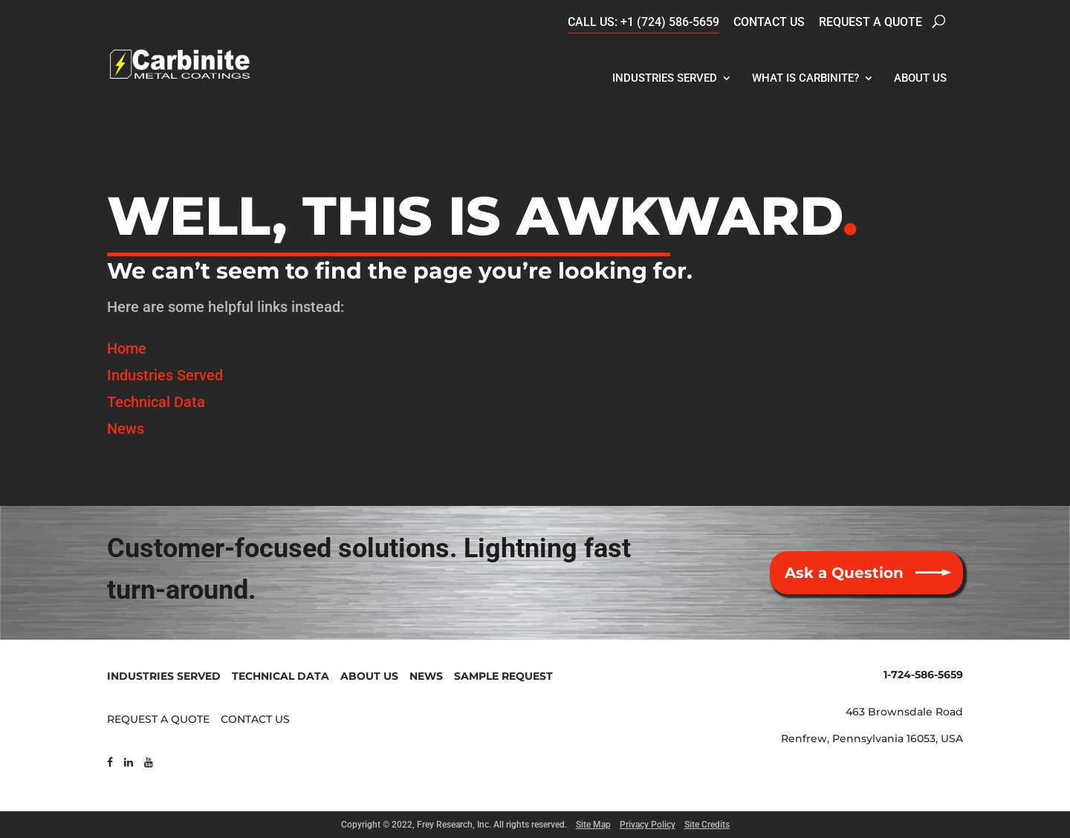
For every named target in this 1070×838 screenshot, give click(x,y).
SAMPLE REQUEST (503, 676)
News (125, 429)
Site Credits (707, 824)
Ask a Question (844, 573)
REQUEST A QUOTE (158, 719)
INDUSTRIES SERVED (164, 676)
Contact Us (769, 22)
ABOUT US (369, 676)
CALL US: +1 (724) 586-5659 (643, 22)
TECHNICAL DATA (280, 676)
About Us (920, 78)
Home (126, 348)
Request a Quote (870, 22)
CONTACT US (255, 719)
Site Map (593, 824)
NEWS (426, 676)
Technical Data (156, 402)
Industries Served (664, 78)
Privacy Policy (647, 824)
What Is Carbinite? (805, 78)
